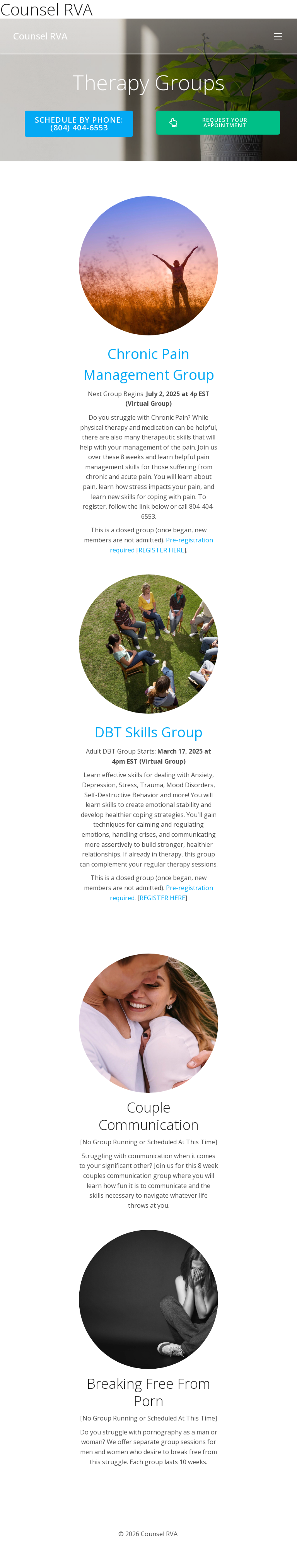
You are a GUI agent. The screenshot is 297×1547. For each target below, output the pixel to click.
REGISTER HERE (161, 550)
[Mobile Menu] (278, 36)
